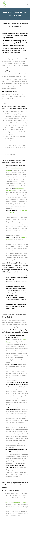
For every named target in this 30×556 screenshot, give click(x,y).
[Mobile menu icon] (27, 4)
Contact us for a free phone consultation (16, 502)
